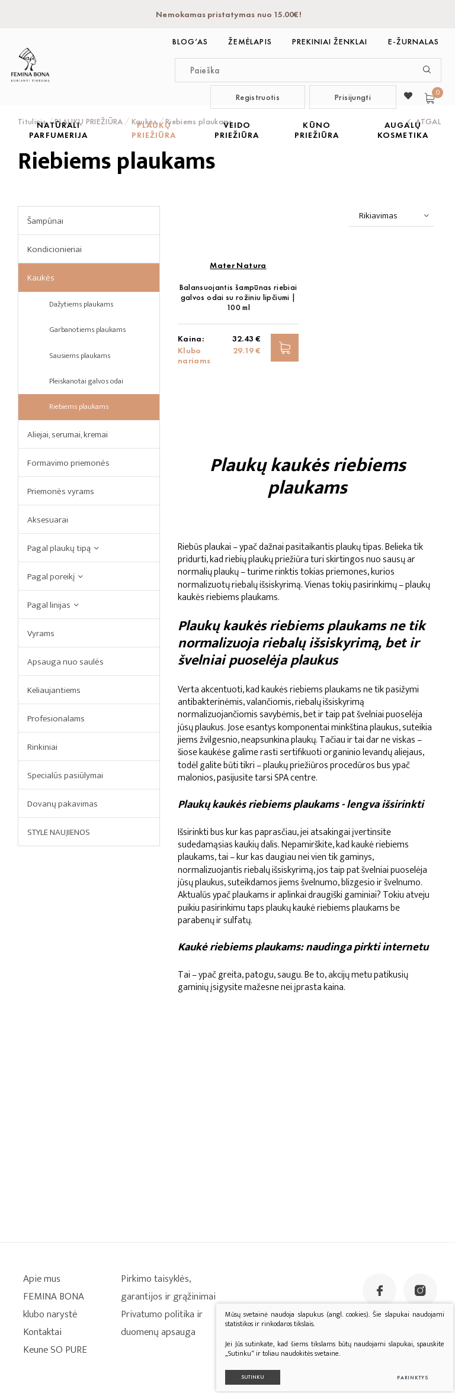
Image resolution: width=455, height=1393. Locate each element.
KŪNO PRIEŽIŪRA (316, 130)
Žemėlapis (249, 41)
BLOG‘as (190, 41)
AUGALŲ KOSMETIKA (402, 130)
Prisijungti (353, 97)
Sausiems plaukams (79, 355)
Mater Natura (238, 414)
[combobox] (391, 216)
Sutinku (243, 1367)
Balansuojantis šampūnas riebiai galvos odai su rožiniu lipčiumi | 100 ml (238, 446)
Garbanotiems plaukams (87, 329)
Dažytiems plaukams (81, 304)
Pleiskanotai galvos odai (86, 381)
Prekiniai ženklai (330, 41)
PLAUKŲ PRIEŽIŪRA (154, 130)
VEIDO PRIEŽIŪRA (236, 130)
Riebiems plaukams (78, 406)
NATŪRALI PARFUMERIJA (58, 130)
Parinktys (402, 1367)
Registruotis (258, 97)
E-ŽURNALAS (414, 41)
